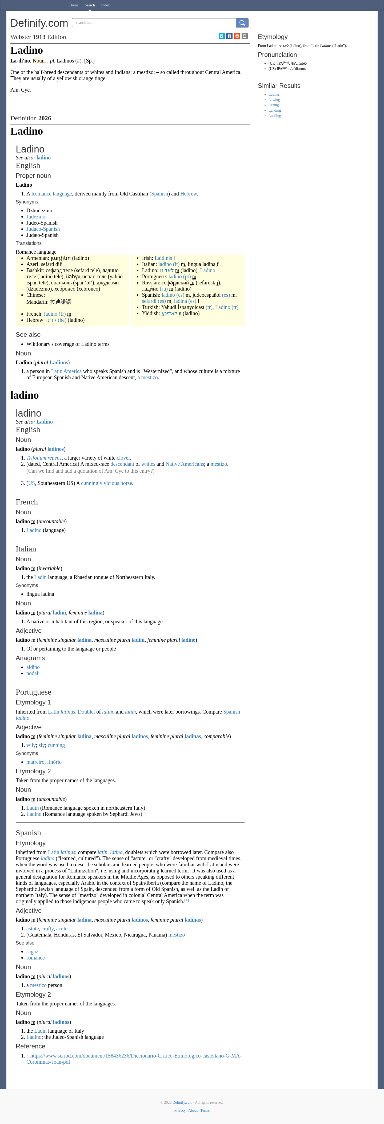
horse (126, 483)
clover (123, 458)
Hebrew (188, 194)
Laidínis (163, 258)
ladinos (55, 449)
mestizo (149, 377)
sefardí (149, 301)
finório (54, 762)
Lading (274, 94)
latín (102, 852)
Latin (53, 712)
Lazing (274, 105)
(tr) (209, 307)
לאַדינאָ (169, 313)
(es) (180, 295)
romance (35, 958)
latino (108, 712)
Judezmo (35, 217)
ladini (59, 613)
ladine (188, 640)
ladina (180, 301)
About (193, 1111)
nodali (33, 673)
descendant (122, 464)
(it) (176, 264)
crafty (48, 928)
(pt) (187, 276)
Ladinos (59, 362)
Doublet (86, 712)
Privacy (180, 1111)
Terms (205, 1111)
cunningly (91, 483)
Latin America (66, 371)
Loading (275, 116)
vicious (111, 483)
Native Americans (185, 464)
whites (148, 464)
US (31, 483)
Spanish (159, 194)
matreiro (35, 762)
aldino (33, 667)
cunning (56, 745)
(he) (62, 320)
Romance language (51, 194)
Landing (275, 110)
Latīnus (325, 46)
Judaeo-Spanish (43, 229)
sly (42, 745)
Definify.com (182, 1102)
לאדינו (167, 270)
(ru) (164, 289)
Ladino (207, 270)
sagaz (32, 951)
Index (105, 5)
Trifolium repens (44, 458)
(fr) (62, 314)
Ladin (40, 577)
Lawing (274, 100)
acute (61, 928)
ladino (44, 157)
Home (73, 5)
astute (32, 928)
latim (130, 712)
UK (272, 63)
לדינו (51, 320)
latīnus (68, 712)
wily (31, 745)
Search (90, 5)
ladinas (193, 736)
